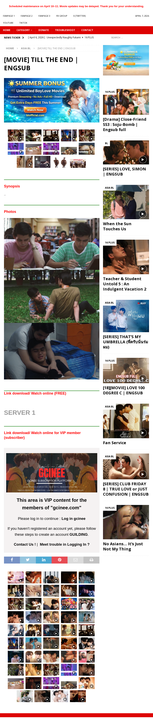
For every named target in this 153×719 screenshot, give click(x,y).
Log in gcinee (73, 518)
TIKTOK (23, 22)
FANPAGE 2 (26, 15)
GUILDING (79, 534)
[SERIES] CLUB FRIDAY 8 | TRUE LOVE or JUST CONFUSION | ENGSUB (126, 489)
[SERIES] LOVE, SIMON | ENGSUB (124, 171)
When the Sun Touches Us (117, 226)
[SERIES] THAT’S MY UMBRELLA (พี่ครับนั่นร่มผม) (125, 342)
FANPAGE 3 (44, 15)
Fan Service (114, 442)
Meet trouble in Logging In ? (65, 544)
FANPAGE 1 (9, 15)
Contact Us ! (25, 544)
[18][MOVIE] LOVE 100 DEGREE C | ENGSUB (124, 390)
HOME (6, 30)
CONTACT (87, 30)
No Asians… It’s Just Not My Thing (123, 546)
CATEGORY (23, 30)
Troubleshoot (65, 30)
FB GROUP (61, 15)
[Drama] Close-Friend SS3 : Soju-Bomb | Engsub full (124, 124)
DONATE (43, 30)
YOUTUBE (8, 22)
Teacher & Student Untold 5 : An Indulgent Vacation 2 (124, 284)
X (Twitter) (79, 15)
